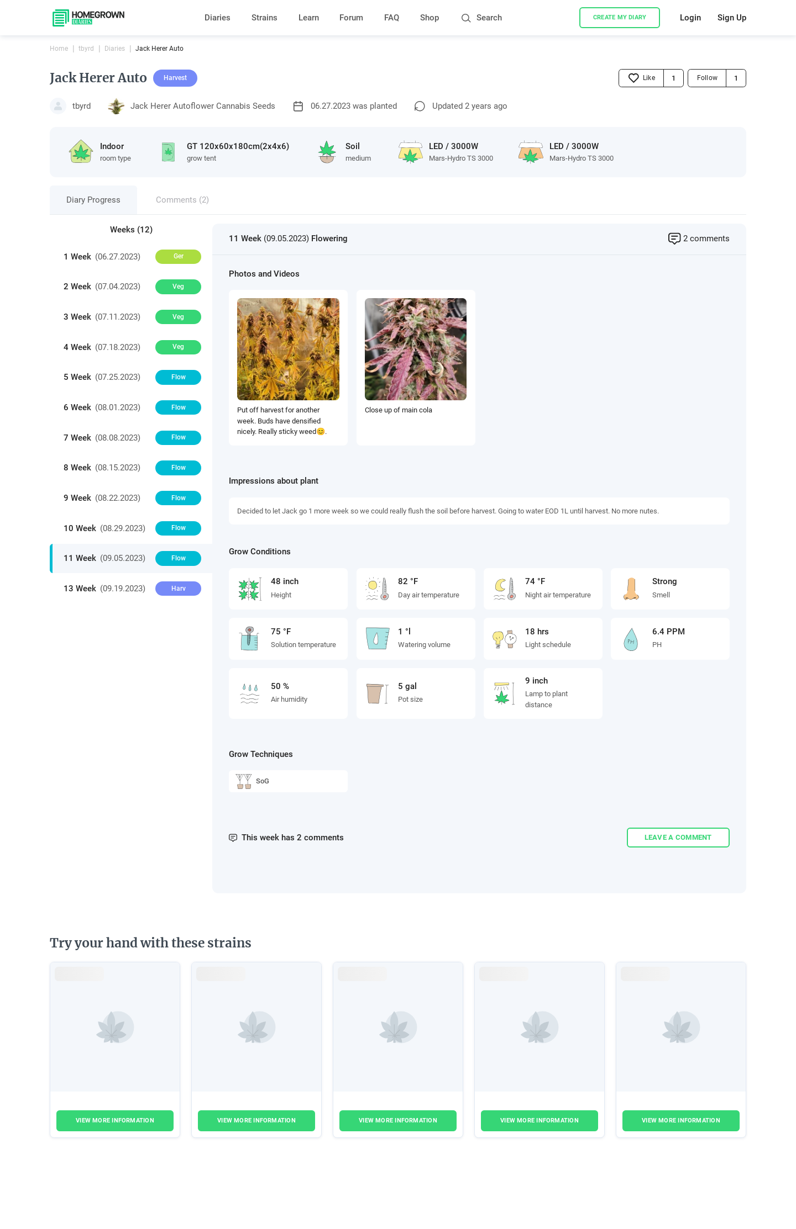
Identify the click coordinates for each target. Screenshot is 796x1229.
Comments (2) (182, 200)
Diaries (218, 18)
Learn (308, 18)
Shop (429, 18)
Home (59, 48)
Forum (351, 18)
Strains (264, 18)
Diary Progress (93, 200)
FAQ (391, 18)
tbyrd (86, 48)
